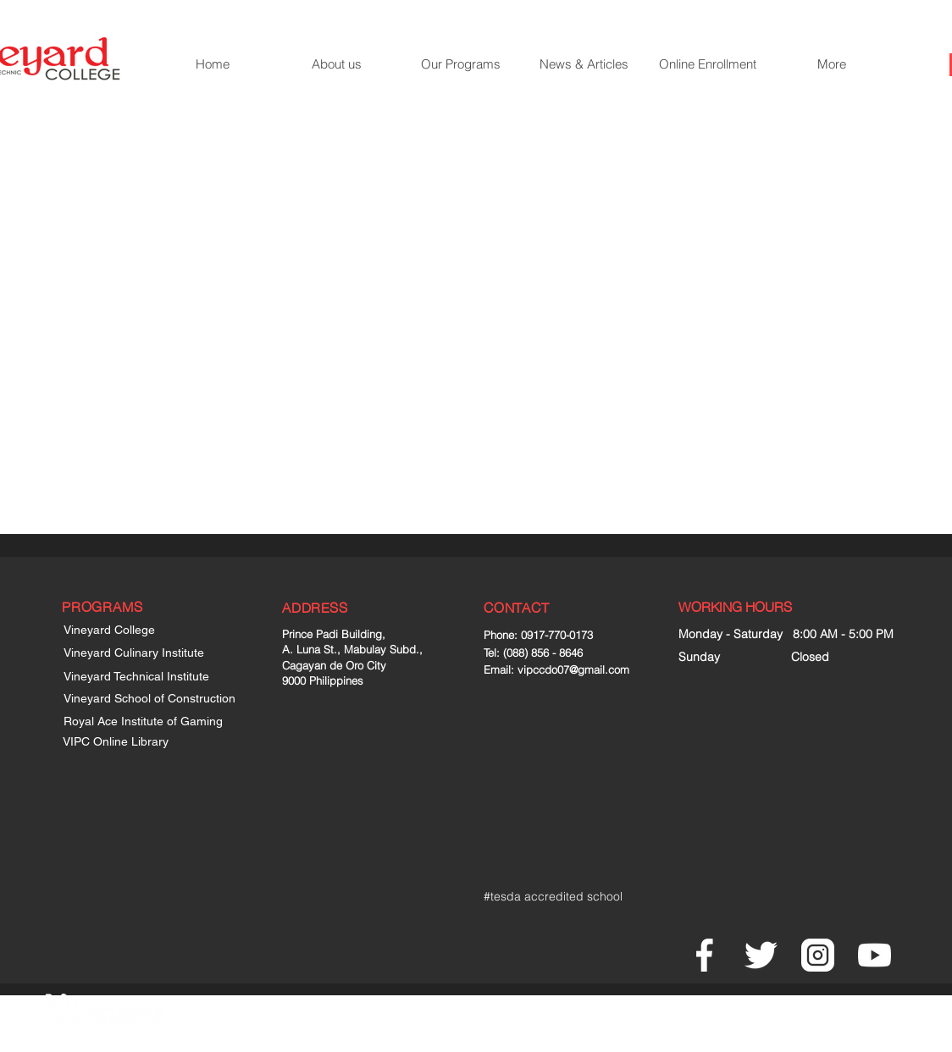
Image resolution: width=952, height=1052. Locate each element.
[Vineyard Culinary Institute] (148, 653)
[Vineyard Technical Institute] (148, 677)
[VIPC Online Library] (127, 742)
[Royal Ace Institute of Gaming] (148, 721)
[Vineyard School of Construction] (156, 699)
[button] (460, 64)
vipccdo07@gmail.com (573, 669)
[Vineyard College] (118, 630)
